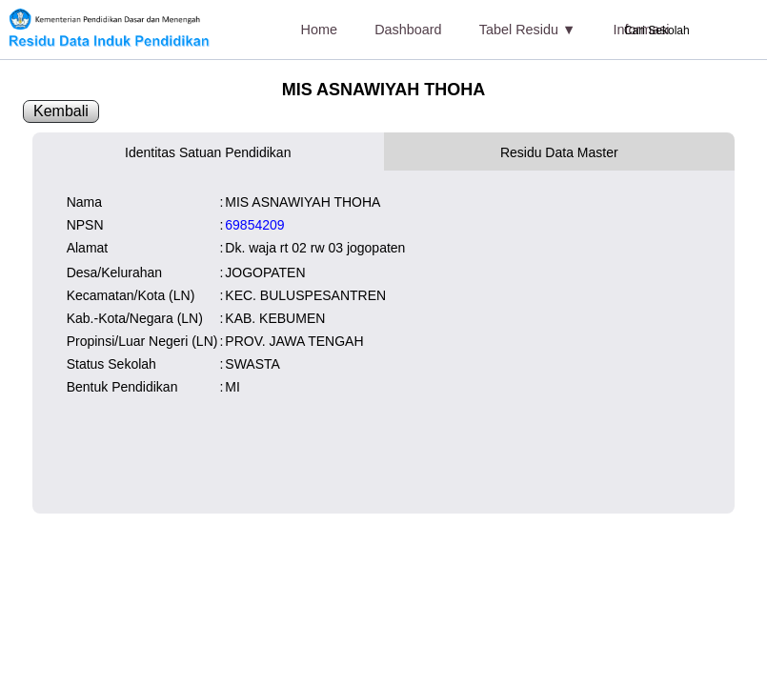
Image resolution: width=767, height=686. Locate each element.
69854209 (254, 224)
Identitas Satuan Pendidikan (208, 152)
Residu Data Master (559, 152)
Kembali (61, 111)
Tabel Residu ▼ (527, 29)
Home (319, 29)
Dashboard (407, 29)
